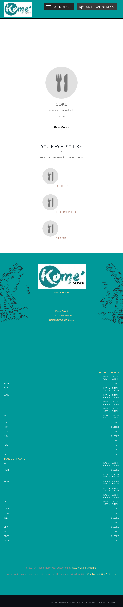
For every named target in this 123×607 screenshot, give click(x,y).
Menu (80, 602)
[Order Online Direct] (97, 6)
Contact (113, 602)
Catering (90, 602)
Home (54, 602)
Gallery (102, 602)
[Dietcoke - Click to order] (51, 176)
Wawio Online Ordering (84, 567)
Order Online (61, 127)
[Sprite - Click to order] (51, 228)
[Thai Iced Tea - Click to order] (51, 202)
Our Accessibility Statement (101, 574)
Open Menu (62, 6)
